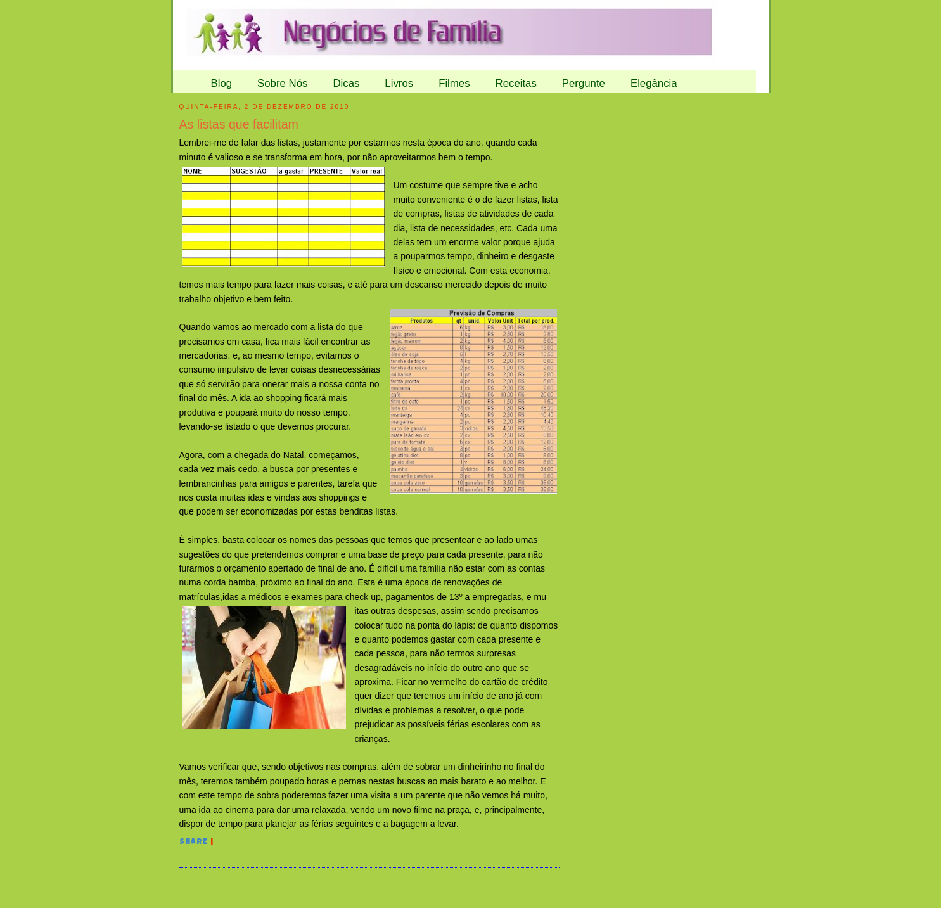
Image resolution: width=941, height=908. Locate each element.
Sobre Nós (282, 83)
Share (193, 843)
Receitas (516, 83)
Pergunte (583, 83)
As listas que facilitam (238, 124)
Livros (399, 83)
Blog (222, 83)
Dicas (346, 83)
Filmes (454, 83)
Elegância (654, 83)
